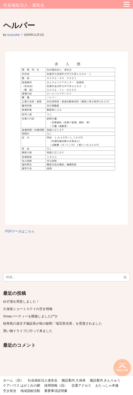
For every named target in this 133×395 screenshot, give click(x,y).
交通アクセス (81, 385)
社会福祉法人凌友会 (42, 380)
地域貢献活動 (30, 391)
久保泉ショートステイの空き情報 (27, 309)
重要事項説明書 (55, 391)
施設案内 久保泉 (73, 380)
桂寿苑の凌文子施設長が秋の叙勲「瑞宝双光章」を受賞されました (52, 323)
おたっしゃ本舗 (106, 385)
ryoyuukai (13, 34)
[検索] (62, 277)
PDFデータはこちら (20, 231)
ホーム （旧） (13, 380)
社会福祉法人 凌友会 (23, 5)
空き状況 (9, 391)
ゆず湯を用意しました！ (21, 301)
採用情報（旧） (55, 385)
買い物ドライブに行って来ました (27, 331)
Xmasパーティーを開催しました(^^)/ (30, 316)
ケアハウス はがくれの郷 (21, 385)
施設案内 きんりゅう (105, 380)
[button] (125, 277)
